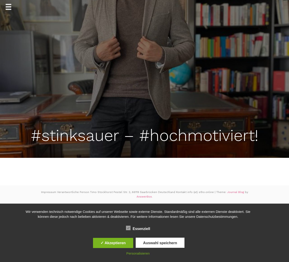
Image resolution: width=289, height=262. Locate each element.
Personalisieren (138, 253)
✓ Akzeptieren (113, 243)
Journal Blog (236, 192)
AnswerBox (144, 196)
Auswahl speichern (160, 243)
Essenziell (138, 228)
